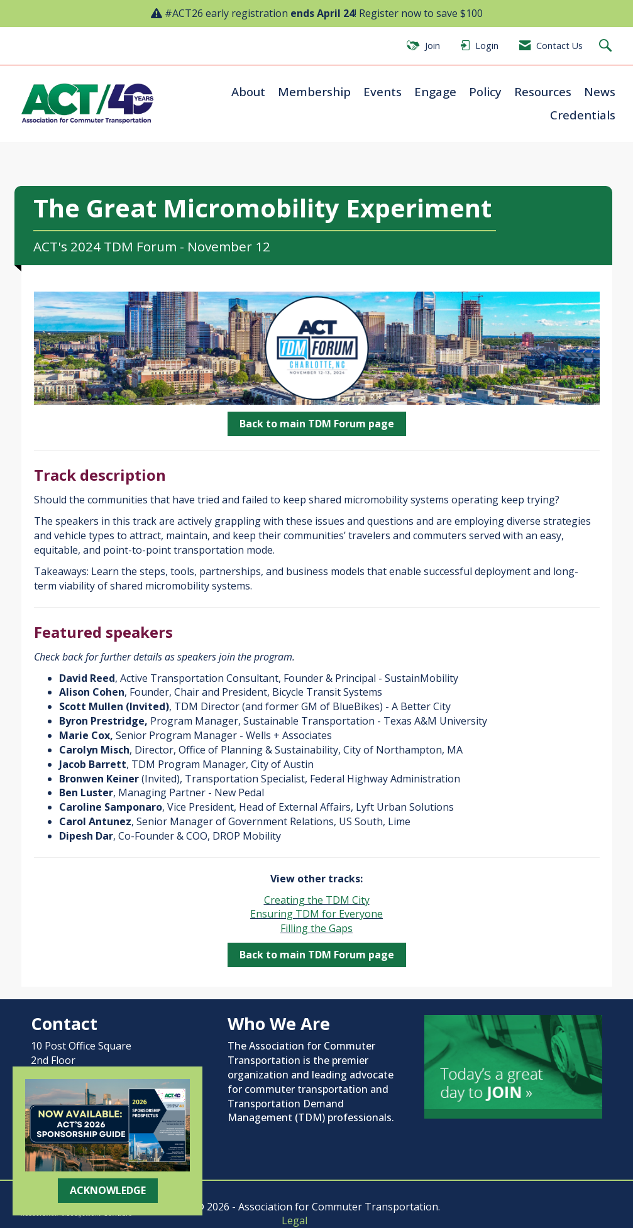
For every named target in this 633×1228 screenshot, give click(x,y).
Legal (294, 1220)
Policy (485, 91)
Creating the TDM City (317, 900)
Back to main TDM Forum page (316, 423)
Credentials (582, 115)
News (599, 91)
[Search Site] (607, 46)
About (248, 91)
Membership (314, 91)
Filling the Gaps (316, 928)
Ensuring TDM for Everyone (316, 914)
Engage (435, 91)
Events (382, 91)
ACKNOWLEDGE (108, 1190)
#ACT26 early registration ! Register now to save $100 (324, 13)
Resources (542, 91)
